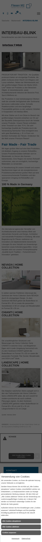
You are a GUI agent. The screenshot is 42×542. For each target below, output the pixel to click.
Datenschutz (26, 538)
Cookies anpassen (9, 532)
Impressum (15, 538)
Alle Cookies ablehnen (10, 527)
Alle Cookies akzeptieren (11, 521)
